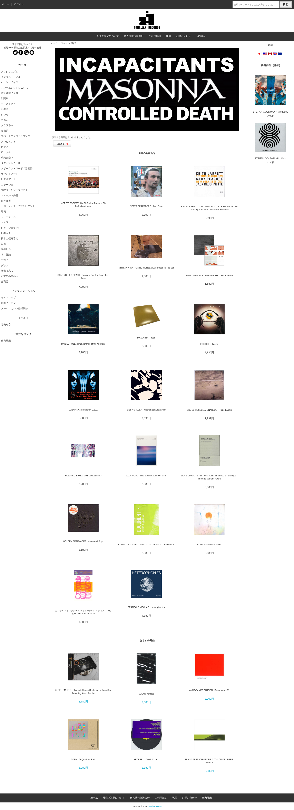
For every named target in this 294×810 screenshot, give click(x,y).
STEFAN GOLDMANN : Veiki (270, 141)
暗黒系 (4, 109)
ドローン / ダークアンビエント (18, 206)
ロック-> (6, 152)
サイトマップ (8, 297)
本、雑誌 (6, 254)
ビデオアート (8, 179)
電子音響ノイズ (9, 93)
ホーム (5, 4)
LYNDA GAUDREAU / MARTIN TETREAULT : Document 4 (146, 544)
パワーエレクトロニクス (14, 87)
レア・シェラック (11, 227)
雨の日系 (6, 249)
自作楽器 (6, 200)
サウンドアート (9, 173)
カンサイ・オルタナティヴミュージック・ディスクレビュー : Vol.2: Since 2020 (83, 612)
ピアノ (4, 146)
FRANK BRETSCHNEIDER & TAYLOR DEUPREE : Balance (209, 761)
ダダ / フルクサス (10, 163)
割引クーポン (8, 303)
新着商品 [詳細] (270, 65)
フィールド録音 (69, 43)
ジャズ (4, 222)
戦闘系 (4, 98)
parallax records (155, 806)
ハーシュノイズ (9, 82)
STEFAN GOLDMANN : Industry (270, 94)
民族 (3, 243)
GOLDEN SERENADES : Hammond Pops (83, 541)
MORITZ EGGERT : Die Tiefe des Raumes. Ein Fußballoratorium (83, 204)
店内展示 (201, 36)
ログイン (19, 4)
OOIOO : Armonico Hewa (209, 544)
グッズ (4, 265)
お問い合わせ (183, 36)
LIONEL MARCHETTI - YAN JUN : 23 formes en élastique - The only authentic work (209, 477)
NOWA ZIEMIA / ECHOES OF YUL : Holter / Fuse (209, 275)
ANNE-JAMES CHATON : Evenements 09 (209, 690)
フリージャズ (8, 216)
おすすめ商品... (9, 276)
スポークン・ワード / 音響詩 (16, 168)
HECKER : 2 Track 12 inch (146, 759)
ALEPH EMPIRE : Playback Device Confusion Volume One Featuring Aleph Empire (83, 691)
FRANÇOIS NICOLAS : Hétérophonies (146, 607)
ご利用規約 (155, 36)
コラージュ (7, 184)
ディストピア (8, 103)
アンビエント (8, 141)
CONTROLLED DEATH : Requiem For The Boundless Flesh (83, 276)
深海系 (4, 130)
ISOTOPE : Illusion (209, 344)
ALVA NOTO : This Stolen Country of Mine (146, 475)
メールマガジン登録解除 (14, 308)
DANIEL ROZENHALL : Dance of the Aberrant (83, 344)
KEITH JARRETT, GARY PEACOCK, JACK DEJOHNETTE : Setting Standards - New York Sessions (209, 208)
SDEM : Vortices (146, 693)
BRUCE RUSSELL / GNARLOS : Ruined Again (209, 410)
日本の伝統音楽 (9, 238)
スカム (4, 120)
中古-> (4, 260)
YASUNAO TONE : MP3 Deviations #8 (83, 475)
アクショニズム (9, 71)
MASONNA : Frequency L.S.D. (83, 409)
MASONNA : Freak (146, 337)
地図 (168, 36)
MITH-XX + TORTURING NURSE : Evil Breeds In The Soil (146, 267)
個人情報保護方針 (134, 36)
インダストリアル (11, 76)
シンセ (4, 114)
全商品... (5, 281)
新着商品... (7, 270)
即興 (3, 211)
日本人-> (6, 233)
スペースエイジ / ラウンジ (15, 136)
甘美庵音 (6, 324)
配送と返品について (108, 36)
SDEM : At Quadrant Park (83, 759)
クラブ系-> (7, 125)
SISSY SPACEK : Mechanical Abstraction (146, 409)
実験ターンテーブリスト (14, 190)
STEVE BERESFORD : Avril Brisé (146, 206)
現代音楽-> (7, 157)
